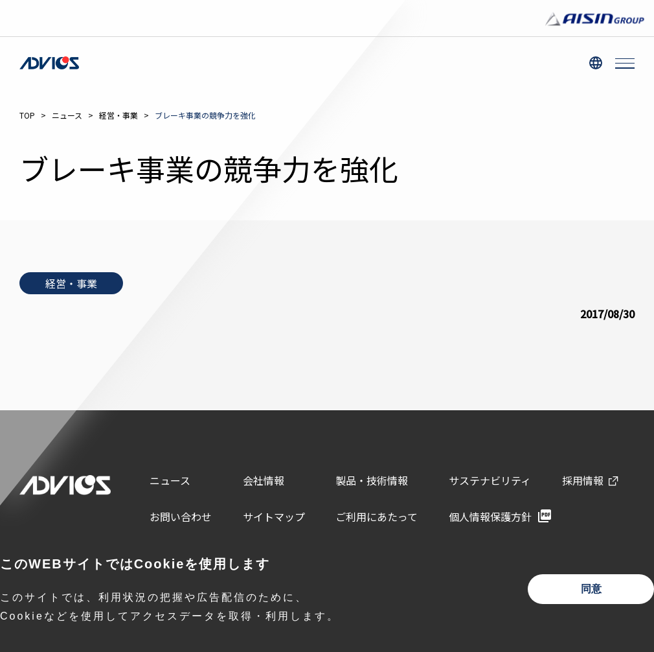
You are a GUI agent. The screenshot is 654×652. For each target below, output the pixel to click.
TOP (27, 115)
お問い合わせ (181, 516)
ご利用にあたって (376, 516)
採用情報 (582, 480)
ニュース (67, 115)
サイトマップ (274, 516)
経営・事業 (118, 115)
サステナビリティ (490, 480)
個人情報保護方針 (490, 516)
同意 (591, 588)
